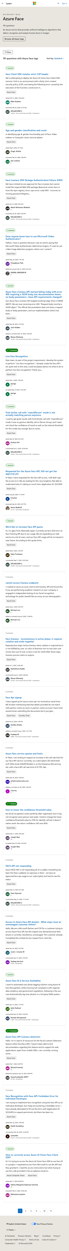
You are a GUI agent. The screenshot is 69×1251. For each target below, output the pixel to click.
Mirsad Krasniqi (17, 1067)
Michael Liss (15, 610)
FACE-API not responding (18, 865)
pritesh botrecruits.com (20, 781)
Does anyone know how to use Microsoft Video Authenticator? (30, 237)
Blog (36, 1236)
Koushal (14, 498)
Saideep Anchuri (17, 961)
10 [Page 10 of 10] (44, 1211)
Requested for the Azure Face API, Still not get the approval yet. (31, 472)
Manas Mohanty (17, 337)
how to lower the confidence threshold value (29, 809)
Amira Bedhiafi (16, 507)
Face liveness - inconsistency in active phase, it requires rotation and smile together (34, 640)
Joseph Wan (15, 837)
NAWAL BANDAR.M (18, 272)
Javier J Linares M (17, 952)
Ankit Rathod (16, 1008)
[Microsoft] (34, 3)
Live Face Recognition (17, 356)
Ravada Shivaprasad (18, 1017)
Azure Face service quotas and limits (24, 753)
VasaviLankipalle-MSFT (19, 1077)
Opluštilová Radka (18, 669)
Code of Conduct (48, 1239)
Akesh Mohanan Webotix (20, 207)
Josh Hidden (15, 327)
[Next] (50, 1211)
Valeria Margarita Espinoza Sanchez (24, 1184)
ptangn (13, 383)
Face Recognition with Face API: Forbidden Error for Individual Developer (32, 1097)
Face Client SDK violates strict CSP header (27, 74)
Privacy (56, 1236)
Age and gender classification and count (26, 130)
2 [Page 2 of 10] (25, 1211)
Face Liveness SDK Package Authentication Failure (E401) (34, 180)
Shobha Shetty (16, 725)
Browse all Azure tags (14, 38)
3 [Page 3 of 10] (31, 1211)
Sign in (64, 3)
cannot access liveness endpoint (22, 582)
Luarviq (13, 790)
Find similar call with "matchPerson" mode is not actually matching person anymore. (30, 413)
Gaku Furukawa (17, 554)
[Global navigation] (2, 3)
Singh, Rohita (16, 151)
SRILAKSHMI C (16, 111)
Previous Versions (24, 1236)
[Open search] (58, 3)
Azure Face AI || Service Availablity (23, 980)
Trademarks (9, 1243)
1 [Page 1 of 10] (20, 1211)
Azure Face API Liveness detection (23, 1036)
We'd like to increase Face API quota (24, 526)
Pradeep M (15, 734)
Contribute (46, 1236)
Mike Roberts (16, 101)
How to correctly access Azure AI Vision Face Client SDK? (32, 1156)
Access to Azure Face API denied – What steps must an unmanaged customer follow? (33, 923)
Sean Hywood (16, 893)
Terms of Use (34, 1239)
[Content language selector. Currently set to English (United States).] (16, 1224)
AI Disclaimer (10, 1236)
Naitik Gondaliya (17, 1126)
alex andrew (15, 160)
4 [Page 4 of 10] (36, 1211)
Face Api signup (14, 697)
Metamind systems (18, 1194)
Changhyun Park (17, 263)
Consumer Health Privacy (14, 1239)
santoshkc (14, 1135)
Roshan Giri (15, 442)
